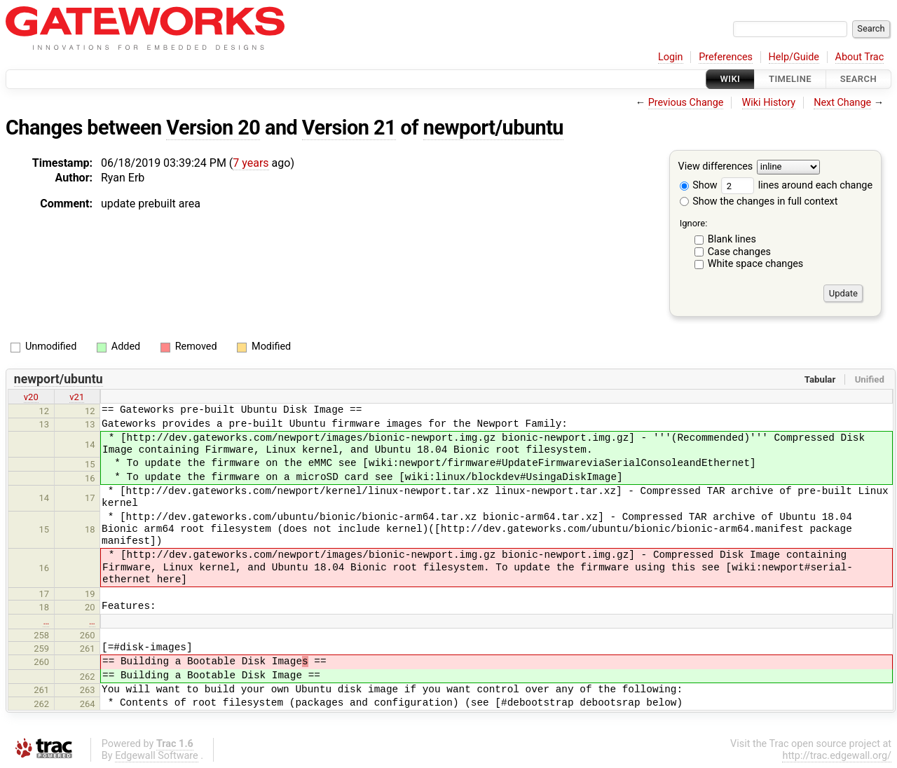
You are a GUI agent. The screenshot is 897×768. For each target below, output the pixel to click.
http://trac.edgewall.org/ (836, 756)
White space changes (756, 264)
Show (699, 185)
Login (670, 57)
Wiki (730, 79)
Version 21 (349, 127)
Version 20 (213, 127)
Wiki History (768, 103)
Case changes (739, 252)
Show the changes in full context (759, 201)
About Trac (859, 57)
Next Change (842, 103)
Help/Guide (794, 57)
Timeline (790, 79)
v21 (76, 397)
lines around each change (796, 185)
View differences (715, 167)
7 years (250, 163)
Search (858, 79)
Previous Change (686, 103)
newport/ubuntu (493, 127)
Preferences (726, 57)
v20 (31, 397)
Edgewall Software (156, 756)
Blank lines (732, 239)
